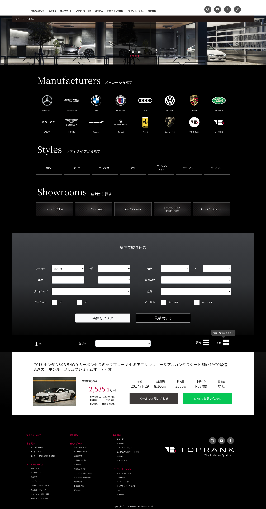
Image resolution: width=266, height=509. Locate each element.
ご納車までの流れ (81, 460)
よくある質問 (79, 486)
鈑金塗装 (34, 477)
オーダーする (36, 451)
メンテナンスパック (81, 451)
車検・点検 (35, 468)
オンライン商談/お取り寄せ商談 (43, 456)
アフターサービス (83, 10)
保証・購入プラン (81, 447)
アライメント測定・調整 (40, 494)
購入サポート (66, 10)
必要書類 (77, 464)
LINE (118, 490)
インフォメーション (135, 10)
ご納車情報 (121, 477)
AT (60, 302)
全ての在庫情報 (37, 447)
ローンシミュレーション (83, 473)
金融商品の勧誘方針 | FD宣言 (128, 452)
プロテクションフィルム (40, 485)
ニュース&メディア (124, 473)
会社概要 (120, 443)
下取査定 (77, 490)
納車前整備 (78, 456)
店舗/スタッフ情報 (115, 10)
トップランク (20, 8)
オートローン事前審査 (82, 477)
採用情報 (152, 10)
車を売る (99, 10)
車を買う (52, 10)
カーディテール (36, 481)
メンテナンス (36, 472)
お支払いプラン (80, 469)
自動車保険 (78, 481)
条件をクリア (102, 317)
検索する (163, 317)
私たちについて (37, 10)
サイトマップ (122, 460)
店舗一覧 (120, 439)
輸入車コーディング (38, 490)
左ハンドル (174, 302)
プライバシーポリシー (125, 447)
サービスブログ (123, 481)
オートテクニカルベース (40, 498)
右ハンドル (207, 302)
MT (86, 302)
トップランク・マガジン (126, 486)
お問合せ (120, 456)
